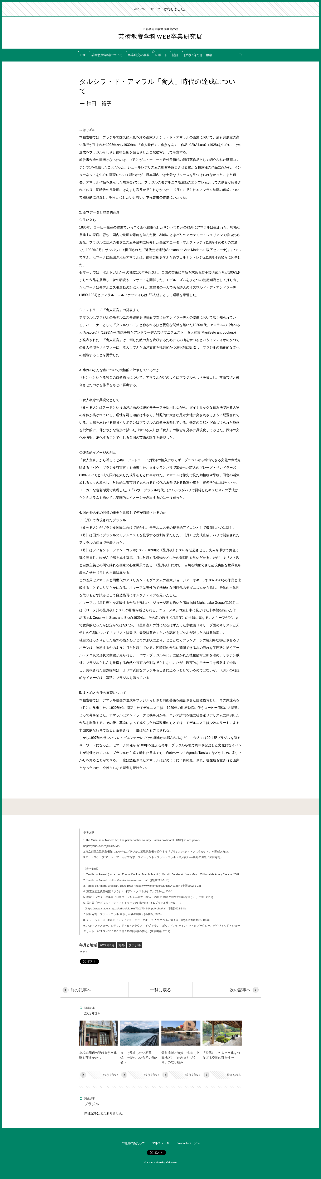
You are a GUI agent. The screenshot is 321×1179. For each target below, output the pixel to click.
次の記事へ (237, 989)
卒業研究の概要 (139, 55)
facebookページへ (188, 1143)
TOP (83, 55)
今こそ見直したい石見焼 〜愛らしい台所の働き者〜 (139, 1057)
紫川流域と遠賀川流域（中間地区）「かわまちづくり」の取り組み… (180, 1057)
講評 (175, 55)
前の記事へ (83, 989)
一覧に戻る (160, 989)
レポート (161, 55)
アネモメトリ (161, 1143)
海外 (121, 945)
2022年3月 (107, 945)
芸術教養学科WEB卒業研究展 (160, 33)
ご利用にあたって (133, 1143)
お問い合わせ (193, 55)
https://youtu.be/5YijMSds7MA (101, 846)
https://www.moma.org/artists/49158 (157, 885)
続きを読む (110, 1074)
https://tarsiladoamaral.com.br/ (129, 880)
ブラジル (134, 945)
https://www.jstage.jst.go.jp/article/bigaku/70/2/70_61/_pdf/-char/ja (125, 908)
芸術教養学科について (107, 55)
